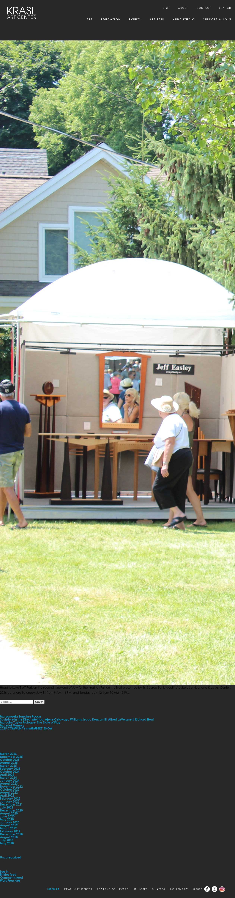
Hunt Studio (184, 19)
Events (135, 19)
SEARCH (225, 8)
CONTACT (203, 8)
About (183, 8)
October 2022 (9, 789)
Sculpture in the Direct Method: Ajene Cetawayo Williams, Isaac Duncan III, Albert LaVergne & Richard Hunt (77, 719)
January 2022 (9, 801)
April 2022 (7, 795)
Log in (4, 871)
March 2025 (8, 766)
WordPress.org (10, 880)
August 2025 (9, 763)
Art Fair (156, 19)
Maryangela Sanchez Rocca (20, 716)
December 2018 (11, 834)
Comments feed (11, 877)
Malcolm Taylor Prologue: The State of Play (30, 722)
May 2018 (7, 843)
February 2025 (10, 768)
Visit (166, 8)
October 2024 (9, 771)
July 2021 (6, 807)
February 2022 (10, 798)
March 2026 (8, 754)
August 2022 (9, 792)
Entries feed (8, 874)
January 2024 (9, 780)
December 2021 (11, 804)
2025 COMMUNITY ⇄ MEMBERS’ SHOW (26, 728)
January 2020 (9, 822)
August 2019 (9, 825)
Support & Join (217, 19)
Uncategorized (10, 857)
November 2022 (11, 786)
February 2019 (10, 831)
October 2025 (9, 760)
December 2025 (11, 757)
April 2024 (7, 774)
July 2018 (6, 840)
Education (111, 19)
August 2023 (9, 783)
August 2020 (9, 813)
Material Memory (12, 725)
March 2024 (8, 777)
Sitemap (53, 889)
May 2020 (7, 819)
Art (90, 19)
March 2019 (8, 828)
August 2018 (9, 837)
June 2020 (7, 816)
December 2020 (11, 810)
